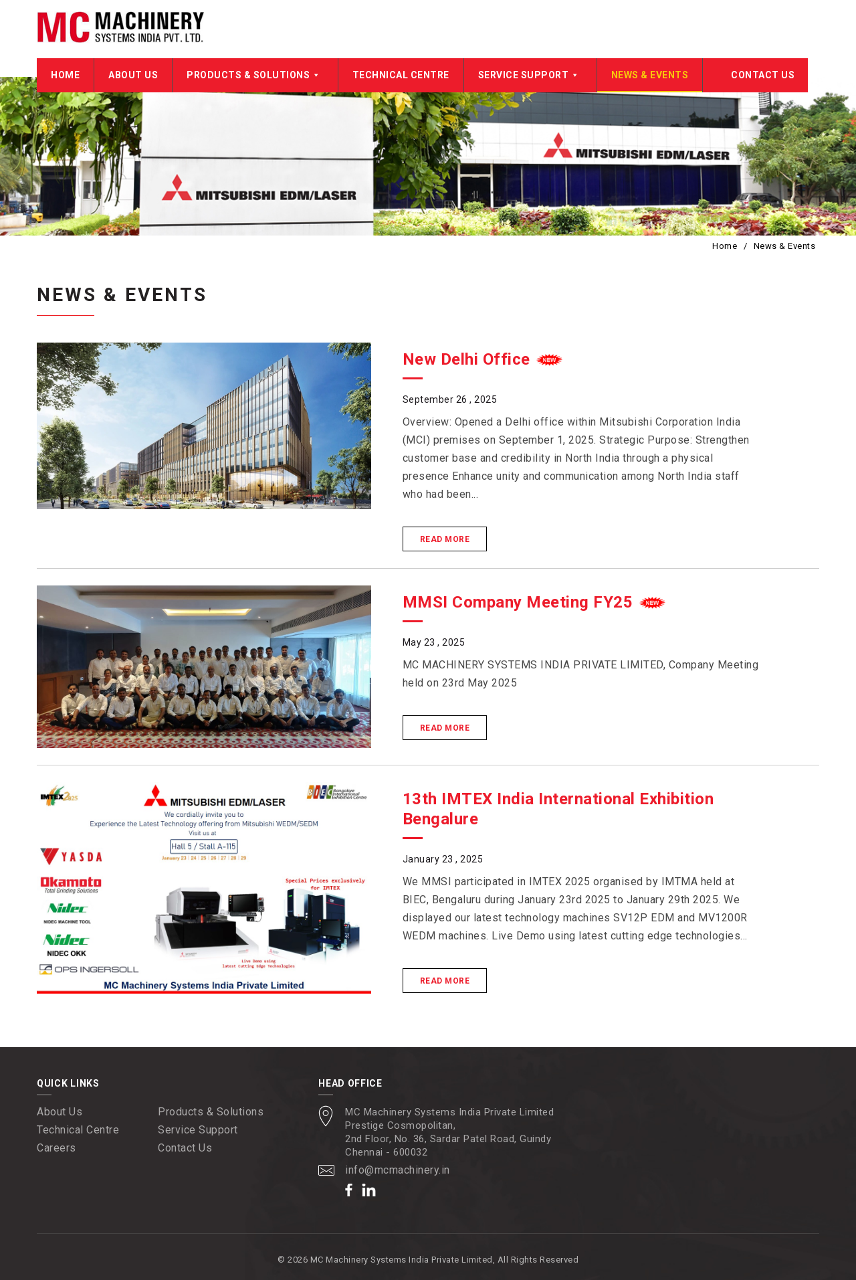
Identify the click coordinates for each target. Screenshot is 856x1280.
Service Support (530, 75)
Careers (56, 1147)
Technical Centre (400, 75)
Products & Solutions (255, 75)
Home (65, 75)
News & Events (650, 75)
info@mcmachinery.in (397, 1170)
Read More (445, 539)
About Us (133, 75)
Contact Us (762, 75)
